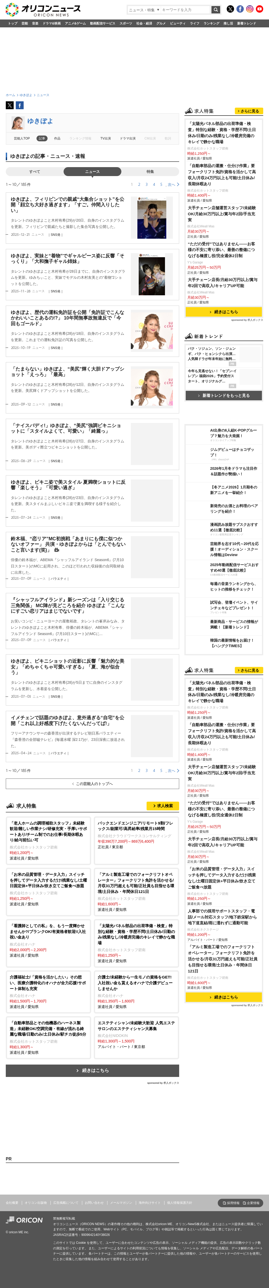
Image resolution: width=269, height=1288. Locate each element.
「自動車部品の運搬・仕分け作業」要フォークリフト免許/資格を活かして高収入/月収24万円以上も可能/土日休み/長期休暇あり (222, 174)
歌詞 (168, 138)
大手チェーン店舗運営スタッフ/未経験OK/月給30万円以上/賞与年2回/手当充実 (222, 214)
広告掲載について (66, 1203)
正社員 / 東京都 (136, 834)
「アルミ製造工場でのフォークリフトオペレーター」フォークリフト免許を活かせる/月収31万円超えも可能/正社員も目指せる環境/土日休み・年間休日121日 (223, 959)
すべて (34, 171)
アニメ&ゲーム (75, 23)
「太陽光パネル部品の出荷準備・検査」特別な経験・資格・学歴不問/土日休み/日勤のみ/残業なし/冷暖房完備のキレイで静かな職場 (222, 132)
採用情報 (233, 1203)
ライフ (194, 23)
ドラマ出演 (128, 138)
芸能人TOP (22, 138)
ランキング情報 (80, 138)
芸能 (25, 23)
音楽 (35, 23)
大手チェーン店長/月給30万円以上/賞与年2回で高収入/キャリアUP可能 (223, 282)
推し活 (228, 23)
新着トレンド (246, 23)
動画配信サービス (102, 23)
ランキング (211, 23)
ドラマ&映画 (52, 23)
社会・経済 (144, 23)
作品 (57, 138)
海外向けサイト (150, 1203)
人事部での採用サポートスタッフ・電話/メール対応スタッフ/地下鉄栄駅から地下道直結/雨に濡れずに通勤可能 (222, 917)
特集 (150, 171)
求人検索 (165, 805)
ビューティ (178, 23)
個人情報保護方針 (179, 1203)
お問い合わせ (94, 1203)
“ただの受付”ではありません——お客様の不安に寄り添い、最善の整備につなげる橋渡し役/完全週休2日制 (221, 250)
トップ (12, 23)
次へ (171, 184)
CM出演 (150, 138)
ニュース (92, 171)
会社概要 (12, 1203)
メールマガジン (121, 1203)
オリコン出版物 (36, 1203)
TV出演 (105, 138)
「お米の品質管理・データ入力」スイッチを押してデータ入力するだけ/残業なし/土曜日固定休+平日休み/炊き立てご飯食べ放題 (222, 878)
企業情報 (253, 1203)
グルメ (161, 23)
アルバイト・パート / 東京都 (136, 1034)
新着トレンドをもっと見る (224, 395)
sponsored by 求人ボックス (163, 1082)
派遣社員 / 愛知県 (48, 840)
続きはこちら (95, 1070)
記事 (42, 138)
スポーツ (126, 23)
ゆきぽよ (40, 120)
